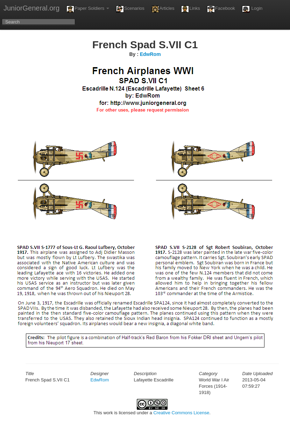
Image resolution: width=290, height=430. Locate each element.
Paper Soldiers (87, 9)
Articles (163, 9)
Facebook (221, 9)
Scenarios (130, 9)
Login (252, 9)
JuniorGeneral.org (31, 8)
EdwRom (150, 54)
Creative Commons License (181, 412)
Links (190, 9)
